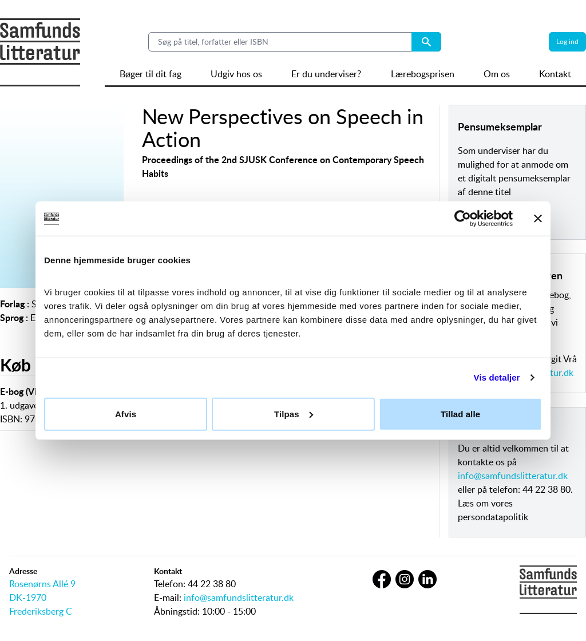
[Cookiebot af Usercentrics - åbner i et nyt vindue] (463, 218)
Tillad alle (460, 413)
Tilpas (293, 413)
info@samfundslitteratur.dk (513, 475)
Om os (497, 74)
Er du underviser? (326, 74)
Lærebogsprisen (422, 74)
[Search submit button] (426, 42)
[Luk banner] (538, 219)
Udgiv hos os (236, 74)
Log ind (567, 41)
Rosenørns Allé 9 (42, 583)
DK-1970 (27, 597)
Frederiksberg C (40, 611)
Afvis (125, 413)
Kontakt (555, 74)
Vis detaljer (497, 377)
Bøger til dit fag (150, 74)
